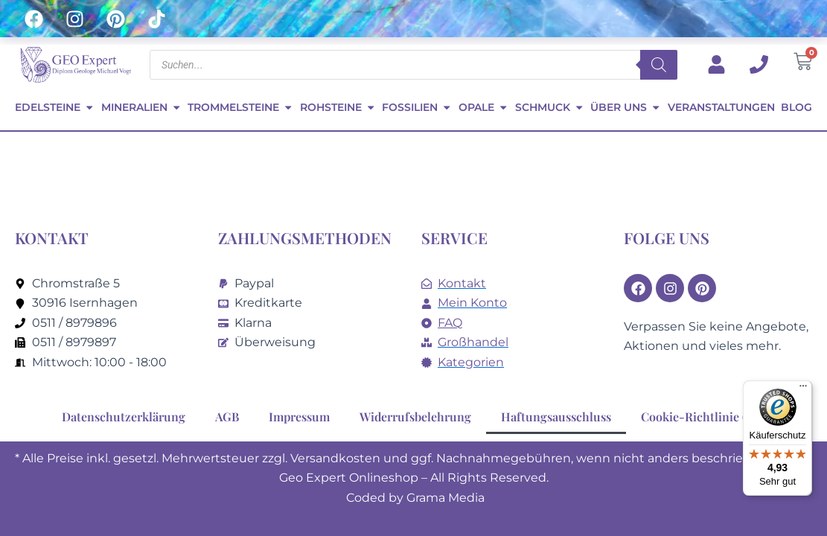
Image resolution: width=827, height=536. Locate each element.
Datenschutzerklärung (123, 416)
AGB (227, 416)
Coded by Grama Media (415, 498)
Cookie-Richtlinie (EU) (703, 416)
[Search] (658, 65)
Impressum (299, 416)
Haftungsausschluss (556, 416)
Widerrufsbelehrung (415, 416)
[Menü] (803, 389)
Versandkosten (335, 458)
